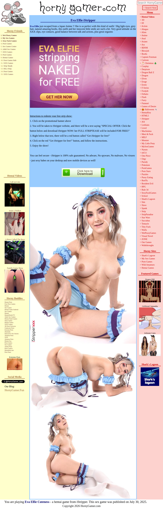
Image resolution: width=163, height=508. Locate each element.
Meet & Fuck (147, 134)
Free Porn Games (10, 304)
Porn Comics (9, 348)
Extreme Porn (9, 330)
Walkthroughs (148, 245)
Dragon (145, 75)
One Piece (146, 156)
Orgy (144, 159)
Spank (144, 208)
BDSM (145, 48)
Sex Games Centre (9, 46)
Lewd (144, 128)
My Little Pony (148, 143)
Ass (143, 45)
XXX (6, 337)
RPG (144, 187)
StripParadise (147, 214)
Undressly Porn (9, 328)
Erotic (144, 85)
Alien (144, 32)
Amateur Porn (9, 335)
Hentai (7, 306)
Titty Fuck (146, 227)
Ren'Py (145, 180)
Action (144, 26)
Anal (144, 38)
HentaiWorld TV (10, 315)
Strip (144, 211)
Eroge (144, 82)
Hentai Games (9, 322)
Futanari (145, 103)
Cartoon (145, 60)
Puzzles (145, 174)
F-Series (145, 88)
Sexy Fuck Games (10, 41)
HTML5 (145, 116)
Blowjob (145, 51)
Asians (144, 41)
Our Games (146, 242)
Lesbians (145, 125)
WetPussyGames (149, 233)
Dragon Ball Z (148, 72)
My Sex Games (8, 38)
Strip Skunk (8, 66)
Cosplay (145, 66)
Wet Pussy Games (10, 35)
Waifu (144, 230)
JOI (143, 122)
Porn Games (7, 44)
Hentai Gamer (8, 57)
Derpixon (146, 69)
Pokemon (146, 165)
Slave (144, 205)
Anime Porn (8, 346)
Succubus (146, 221)
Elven (144, 78)
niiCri (144, 153)
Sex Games (8, 308)
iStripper (145, 119)
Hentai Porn (8, 302)
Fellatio (145, 94)
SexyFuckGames (149, 193)
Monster (145, 140)
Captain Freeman (149, 57)
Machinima (146, 131)
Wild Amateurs (148, 265)
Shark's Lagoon (148, 199)
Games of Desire (149, 106)
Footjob (145, 91)
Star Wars (146, 217)
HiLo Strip (8, 69)
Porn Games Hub (10, 60)
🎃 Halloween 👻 (149, 109)
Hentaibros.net (9, 350)
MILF (144, 137)
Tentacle (145, 224)
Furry (144, 100)
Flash (144, 97)
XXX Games (7, 52)
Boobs (144, 54)
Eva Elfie (34, 26)
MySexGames (148, 146)
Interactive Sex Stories (12, 333)
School (145, 196)
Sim (143, 202)
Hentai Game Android (11, 309)
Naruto (145, 149)
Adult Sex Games (9, 49)
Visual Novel (147, 236)
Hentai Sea (8, 341)
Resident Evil (147, 183)
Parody (145, 162)
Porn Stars (8, 352)
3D (143, 20)
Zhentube (7, 332)
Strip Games (8, 321)
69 (143, 23)
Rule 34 (145, 190)
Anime (144, 35)
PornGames (147, 168)
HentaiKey (146, 112)
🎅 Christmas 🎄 (149, 63)
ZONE (144, 239)
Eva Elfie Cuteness (37, 502)
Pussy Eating (147, 177)
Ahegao (145, 29)
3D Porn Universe (10, 326)
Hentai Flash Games (11, 319)
